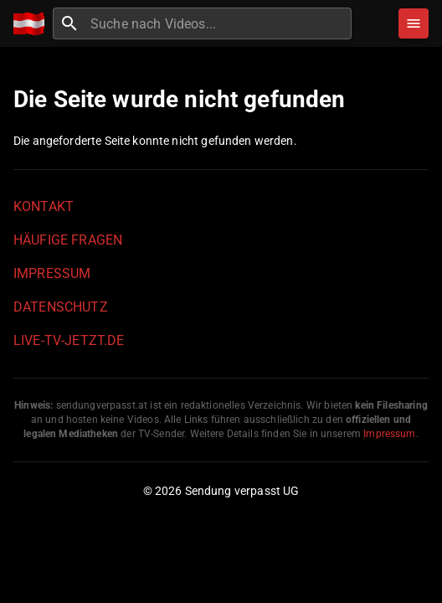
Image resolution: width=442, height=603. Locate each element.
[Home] (33, 24)
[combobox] (219, 23)
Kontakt (43, 206)
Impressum (51, 273)
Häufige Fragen (67, 240)
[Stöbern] (413, 23)
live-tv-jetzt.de (68, 340)
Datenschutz (60, 307)
